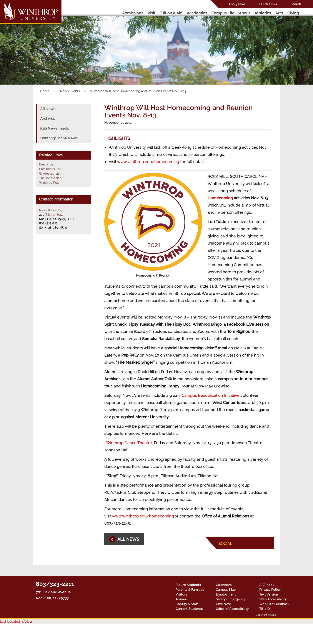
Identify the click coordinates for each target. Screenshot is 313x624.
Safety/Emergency (230, 599)
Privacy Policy (270, 590)
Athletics (263, 13)
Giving (293, 13)
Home (45, 91)
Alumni (181, 599)
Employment (226, 594)
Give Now (223, 604)
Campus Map (226, 590)
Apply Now (236, 4)
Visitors (181, 594)
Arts (279, 13)
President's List (50, 169)
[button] (23, 46)
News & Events (50, 210)
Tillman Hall (54, 214)
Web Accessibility (273, 599)
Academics (197, 13)
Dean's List (47, 164)
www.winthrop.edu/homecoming (148, 161)
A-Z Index (266, 585)
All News (47, 109)
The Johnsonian (50, 178)
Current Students (189, 609)
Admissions (132, 13)
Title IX (264, 609)
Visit (151, 13)
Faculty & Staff (187, 604)
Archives (47, 118)
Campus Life (223, 13)
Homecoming (220, 198)
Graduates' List (49, 173)
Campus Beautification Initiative (211, 395)
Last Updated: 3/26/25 (16, 621)
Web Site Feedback (274, 604)
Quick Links (268, 4)
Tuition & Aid (171, 13)
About (244, 13)
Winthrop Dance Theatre (129, 442)
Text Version (268, 594)
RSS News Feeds (54, 128)
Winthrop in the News (59, 138)
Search (295, 4)
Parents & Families (190, 590)
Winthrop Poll (49, 182)
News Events (70, 91)
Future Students (188, 585)
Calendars (223, 585)
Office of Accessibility (232, 609)
